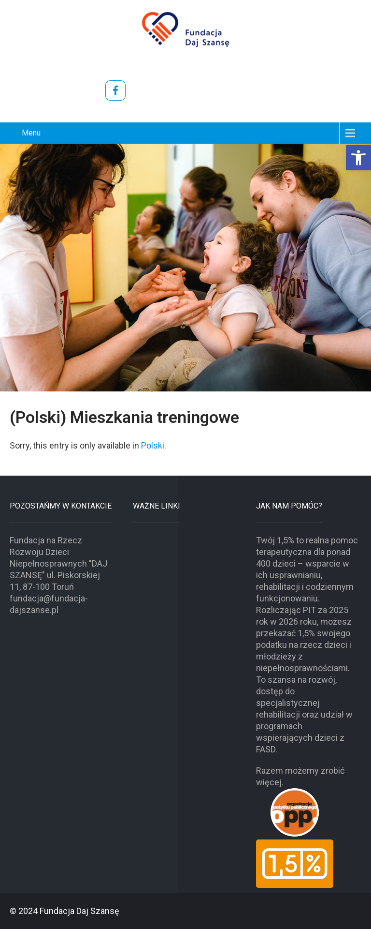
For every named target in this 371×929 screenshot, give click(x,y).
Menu (31, 132)
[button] (358, 157)
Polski (152, 445)
